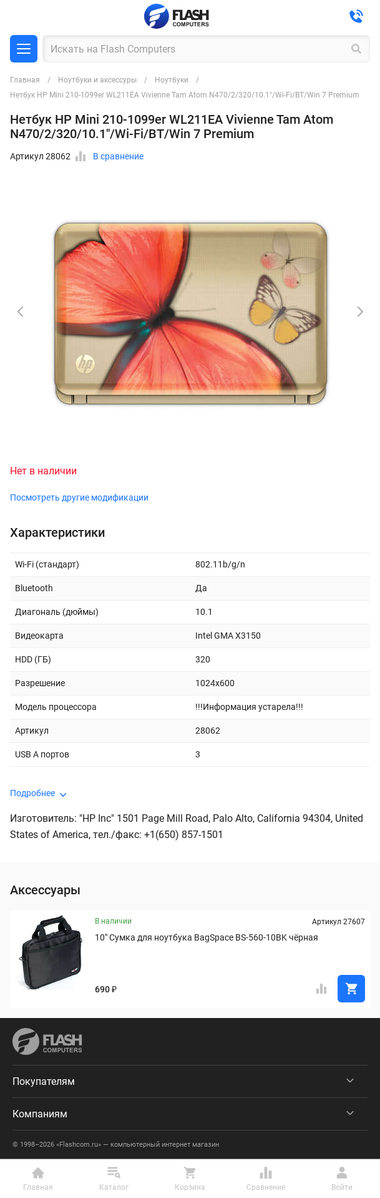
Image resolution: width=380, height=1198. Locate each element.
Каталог (24, 48)
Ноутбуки (171, 80)
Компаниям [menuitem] (39, 1114)
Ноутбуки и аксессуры (97, 80)
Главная (25, 80)
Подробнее (32, 793)
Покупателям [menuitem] (43, 1081)
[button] (360, 312)
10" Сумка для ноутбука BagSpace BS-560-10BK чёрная (206, 937)
